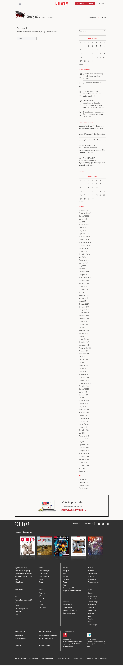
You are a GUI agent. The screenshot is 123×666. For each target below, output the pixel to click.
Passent (90, 568)
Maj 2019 (82, 293)
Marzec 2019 (83, 299)
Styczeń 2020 (84, 269)
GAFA (41, 605)
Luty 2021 (82, 231)
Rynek (41, 589)
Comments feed (85, 486)
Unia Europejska (44, 571)
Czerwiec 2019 (84, 290)
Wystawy (66, 579)
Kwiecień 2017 (84, 366)
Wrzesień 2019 (84, 281)
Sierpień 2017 (84, 354)
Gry (64, 585)
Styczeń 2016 (84, 410)
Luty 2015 (82, 442)
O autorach (92, 17)
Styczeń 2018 (84, 340)
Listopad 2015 (84, 416)
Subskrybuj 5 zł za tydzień (72, 510)
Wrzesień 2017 (84, 351)
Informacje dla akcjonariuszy (48, 649)
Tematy (90, 619)
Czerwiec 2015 (84, 430)
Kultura (65, 564)
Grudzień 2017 (84, 343)
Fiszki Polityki (91, 639)
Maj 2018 (82, 328)
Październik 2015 (85, 419)
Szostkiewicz (92, 574)
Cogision (62, 658)
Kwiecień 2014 (84, 472)
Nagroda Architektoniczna (72, 591)
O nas (89, 622)
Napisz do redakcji (20, 639)
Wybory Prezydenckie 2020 (24, 600)
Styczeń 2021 (84, 234)
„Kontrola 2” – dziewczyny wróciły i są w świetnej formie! (92, 127)
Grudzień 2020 (84, 237)
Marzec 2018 (83, 334)
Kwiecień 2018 (84, 331)
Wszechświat (67, 605)
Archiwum (91, 613)
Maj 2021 (82, 222)
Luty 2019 (82, 301)
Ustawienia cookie (44, 646)
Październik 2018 (85, 313)
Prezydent (18, 611)
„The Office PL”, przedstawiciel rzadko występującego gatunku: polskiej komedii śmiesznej (92, 149)
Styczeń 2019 (84, 304)
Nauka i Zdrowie (68, 598)
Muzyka (66, 571)
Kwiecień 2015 (84, 436)
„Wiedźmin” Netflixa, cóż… (94, 134)
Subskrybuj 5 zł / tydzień (85, 3)
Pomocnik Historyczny (22, 571)
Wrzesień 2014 (84, 457)
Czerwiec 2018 (84, 325)
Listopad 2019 (84, 275)
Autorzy (90, 616)
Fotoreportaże (92, 610)
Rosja (41, 579)
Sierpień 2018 (84, 319)
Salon (16, 579)
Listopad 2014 (84, 451)
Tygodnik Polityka (21, 568)
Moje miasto (92, 605)
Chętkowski (92, 579)
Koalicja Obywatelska (22, 609)
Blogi (89, 564)
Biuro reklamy (19, 635)
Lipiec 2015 (83, 428)
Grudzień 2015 (84, 413)
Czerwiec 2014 (84, 466)
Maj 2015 (82, 433)
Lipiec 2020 (83, 252)
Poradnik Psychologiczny (23, 574)
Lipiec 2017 (83, 357)
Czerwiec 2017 (84, 360)
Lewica (17, 606)
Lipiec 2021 (83, 219)
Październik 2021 (85, 213)
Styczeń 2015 (84, 445)
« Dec (81, 64)
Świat (40, 564)
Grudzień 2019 (84, 272)
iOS (64, 639)
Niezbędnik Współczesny (23, 576)
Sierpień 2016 (84, 389)
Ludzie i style (92, 596)
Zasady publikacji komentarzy (48, 635)
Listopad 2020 (84, 240)
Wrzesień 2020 (84, 246)
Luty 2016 (82, 407)
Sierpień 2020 (84, 249)
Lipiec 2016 (83, 392)
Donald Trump (44, 574)
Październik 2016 (85, 384)
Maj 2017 (82, 363)
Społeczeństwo (93, 599)
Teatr (65, 582)
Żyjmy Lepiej (19, 582)
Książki (65, 568)
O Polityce (18, 646)
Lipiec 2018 (83, 322)
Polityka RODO (43, 642)
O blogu (103, 17)
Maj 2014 (82, 469)
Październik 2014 (85, 454)
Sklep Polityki (92, 625)
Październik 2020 (85, 243)
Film (65, 574)
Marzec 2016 (83, 404)
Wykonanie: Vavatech (77, 658)
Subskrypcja (89, 524)
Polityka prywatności (46, 639)
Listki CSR (42, 608)
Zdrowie (66, 602)
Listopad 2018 (84, 310)
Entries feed (83, 483)
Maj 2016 (82, 398)
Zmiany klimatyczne (70, 610)
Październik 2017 (85, 348)
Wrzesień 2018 (84, 316)
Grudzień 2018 (84, 307)
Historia (90, 593)
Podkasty (91, 608)
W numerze (18, 564)
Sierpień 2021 (84, 216)
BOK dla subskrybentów (22, 642)
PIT (40, 596)
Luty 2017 (82, 372)
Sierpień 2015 (84, 425)
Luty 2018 (82, 337)
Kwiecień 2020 (84, 260)
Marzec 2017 (83, 369)
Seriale (65, 576)
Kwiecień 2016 (84, 401)
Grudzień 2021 (84, 211)
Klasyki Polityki (93, 602)
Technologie (67, 608)
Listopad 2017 (84, 345)
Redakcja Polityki (20, 632)
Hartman (91, 571)
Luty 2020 (82, 266)
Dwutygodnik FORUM (20, 658)
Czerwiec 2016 (84, 395)
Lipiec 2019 (83, 287)
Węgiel (41, 599)
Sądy (16, 614)
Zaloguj (101, 3)
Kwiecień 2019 (84, 296)
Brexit (41, 568)
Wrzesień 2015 (84, 422)
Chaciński (91, 576)
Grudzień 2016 (84, 378)
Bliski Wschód (44, 576)
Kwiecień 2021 (84, 225)
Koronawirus (19, 589)
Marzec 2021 (83, 228)
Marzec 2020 (83, 263)
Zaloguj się (83, 480)
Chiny (41, 582)
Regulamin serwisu (45, 632)
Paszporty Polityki (69, 588)
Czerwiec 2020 (84, 255)
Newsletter (76, 524)
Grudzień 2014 (84, 448)
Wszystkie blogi (93, 582)
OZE (40, 602)
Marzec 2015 (83, 439)
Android (68, 639)
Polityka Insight (33, 658)
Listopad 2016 (84, 381)
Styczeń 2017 (84, 375)
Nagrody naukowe (69, 613)
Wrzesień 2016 (84, 386)
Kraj (16, 596)
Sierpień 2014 (84, 460)
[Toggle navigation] (19, 3)
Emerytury (42, 593)
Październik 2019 (85, 278)
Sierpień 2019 (84, 284)
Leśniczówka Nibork (47, 658)
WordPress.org (84, 489)
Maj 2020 (82, 257)
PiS (16, 603)
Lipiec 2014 (83, 463)
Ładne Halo (67, 658)
